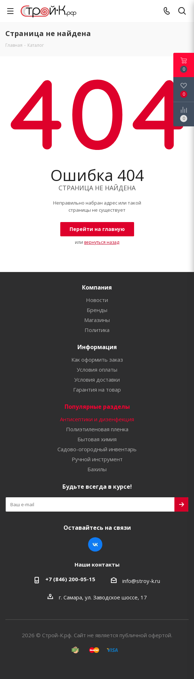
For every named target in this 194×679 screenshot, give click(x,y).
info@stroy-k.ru (141, 580)
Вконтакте (95, 544)
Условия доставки (97, 379)
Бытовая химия (97, 439)
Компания (97, 287)
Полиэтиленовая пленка (97, 429)
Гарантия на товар (97, 389)
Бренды (97, 309)
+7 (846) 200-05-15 (70, 579)
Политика (97, 329)
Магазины (97, 319)
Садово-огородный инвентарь (97, 449)
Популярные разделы (97, 407)
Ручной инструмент (97, 459)
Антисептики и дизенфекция (97, 419)
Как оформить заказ (97, 359)
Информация (97, 347)
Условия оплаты (97, 369)
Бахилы (97, 469)
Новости (97, 299)
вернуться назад (101, 242)
